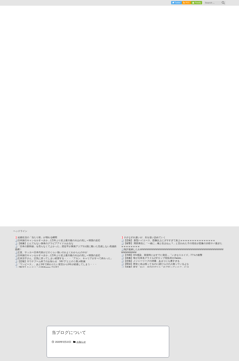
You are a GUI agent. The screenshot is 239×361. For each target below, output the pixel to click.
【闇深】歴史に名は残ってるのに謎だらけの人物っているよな (156, 264)
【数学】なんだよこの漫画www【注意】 (39, 267)
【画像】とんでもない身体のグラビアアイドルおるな (45, 243)
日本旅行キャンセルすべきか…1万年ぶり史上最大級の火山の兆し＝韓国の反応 (59, 240)
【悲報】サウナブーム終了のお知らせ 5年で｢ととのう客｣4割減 (51, 261)
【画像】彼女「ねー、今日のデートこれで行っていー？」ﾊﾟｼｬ (156, 267)
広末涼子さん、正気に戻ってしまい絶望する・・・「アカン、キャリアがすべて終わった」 (65, 258)
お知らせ (81, 342)
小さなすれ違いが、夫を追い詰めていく (145, 237)
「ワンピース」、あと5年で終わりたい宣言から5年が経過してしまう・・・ (57, 264)
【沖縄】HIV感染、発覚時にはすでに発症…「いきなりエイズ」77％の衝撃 (163, 255)
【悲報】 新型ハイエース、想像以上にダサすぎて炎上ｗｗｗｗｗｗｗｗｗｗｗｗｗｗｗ (169, 240)
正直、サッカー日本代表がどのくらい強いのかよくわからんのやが (52, 252)
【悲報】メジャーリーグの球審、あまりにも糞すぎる (152, 261)
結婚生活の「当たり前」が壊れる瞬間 (37, 237)
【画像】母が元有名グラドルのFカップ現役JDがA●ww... (153, 258)
